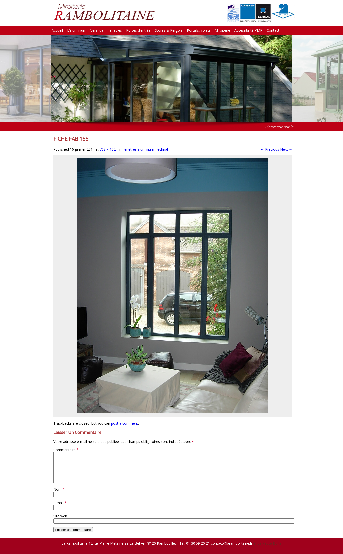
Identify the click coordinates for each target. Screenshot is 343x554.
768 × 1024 (109, 149)
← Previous (270, 149)
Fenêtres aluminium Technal (145, 149)
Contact (273, 30)
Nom (59, 495)
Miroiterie (222, 30)
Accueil (57, 30)
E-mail (59, 508)
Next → (286, 149)
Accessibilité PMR (248, 30)
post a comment (124, 423)
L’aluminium (76, 30)
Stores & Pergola (169, 30)
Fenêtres (115, 30)
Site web (60, 522)
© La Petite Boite (267, 549)
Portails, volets (199, 30)
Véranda (96, 30)
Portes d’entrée (138, 30)
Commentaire (66, 449)
